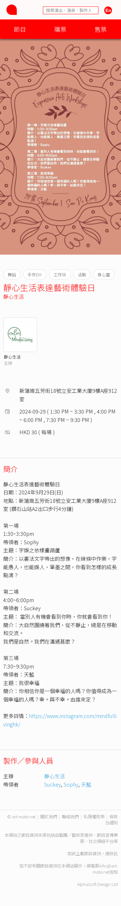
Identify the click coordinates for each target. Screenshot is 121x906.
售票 (101, 29)
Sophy (71, 784)
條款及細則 (111, 819)
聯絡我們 (70, 816)
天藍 (86, 784)
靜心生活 (13, 296)
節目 (20, 29)
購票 (60, 29)
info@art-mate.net (105, 869)
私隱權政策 (94, 816)
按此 (113, 853)
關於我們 (48, 816)
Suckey (52, 784)
